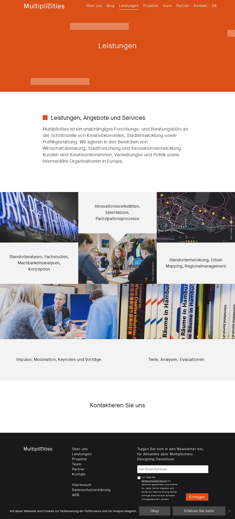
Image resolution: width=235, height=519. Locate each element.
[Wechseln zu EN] (214, 5)
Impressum (81, 485)
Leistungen (129, 5)
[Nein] (229, 511)
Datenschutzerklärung (91, 490)
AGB (75, 495)
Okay (155, 510)
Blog (111, 5)
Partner (182, 5)
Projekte (150, 5)
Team (167, 5)
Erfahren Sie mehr (199, 510)
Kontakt (200, 5)
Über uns (94, 5)
